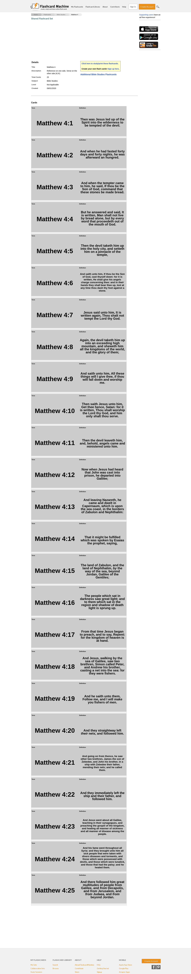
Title (33, 67)
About (105, 7)
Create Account (147, 7)
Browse (55, 968)
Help (124, 7)
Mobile (122, 960)
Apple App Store (125, 965)
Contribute (115, 7)
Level (34, 85)
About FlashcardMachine (84, 965)
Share (77, 972)
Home (36, 14)
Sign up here (113, 69)
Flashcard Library (93, 7)
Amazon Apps (124, 972)
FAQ (98, 965)
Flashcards (47, 14)
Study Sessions (36, 972)
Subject (35, 81)
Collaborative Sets (38, 968)
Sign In (133, 7)
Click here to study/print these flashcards (100, 63)
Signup (99, 972)
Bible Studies (61, 14)
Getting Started (103, 968)
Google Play (123, 968)
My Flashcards (77, 7)
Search (157, 6)
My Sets (34, 965)
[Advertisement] (79, 40)
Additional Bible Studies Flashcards (98, 74)
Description (36, 71)
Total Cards (36, 77)
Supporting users (146, 15)
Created (35, 88)
